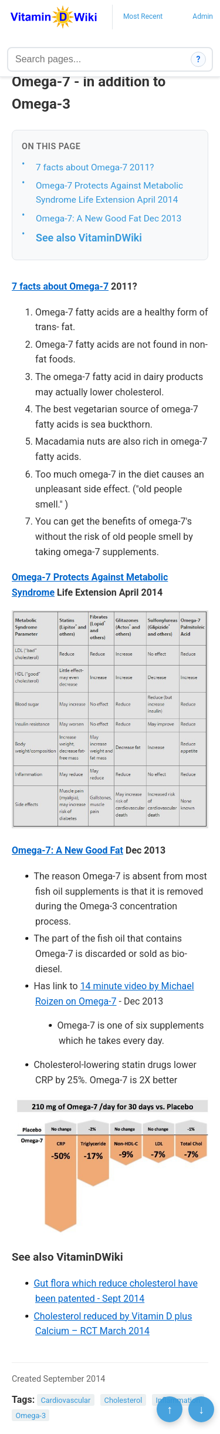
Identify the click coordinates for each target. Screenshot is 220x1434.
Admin (202, 16)
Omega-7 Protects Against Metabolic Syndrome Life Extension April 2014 (109, 193)
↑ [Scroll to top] (169, 1409)
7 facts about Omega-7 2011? (95, 167)
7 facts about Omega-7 (60, 286)
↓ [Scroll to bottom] (201, 1409)
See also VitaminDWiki (89, 237)
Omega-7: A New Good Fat (67, 850)
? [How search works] (199, 59)
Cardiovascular (66, 1400)
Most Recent (143, 16)
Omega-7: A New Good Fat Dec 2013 (108, 218)
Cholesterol (123, 1400)
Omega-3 (30, 1415)
